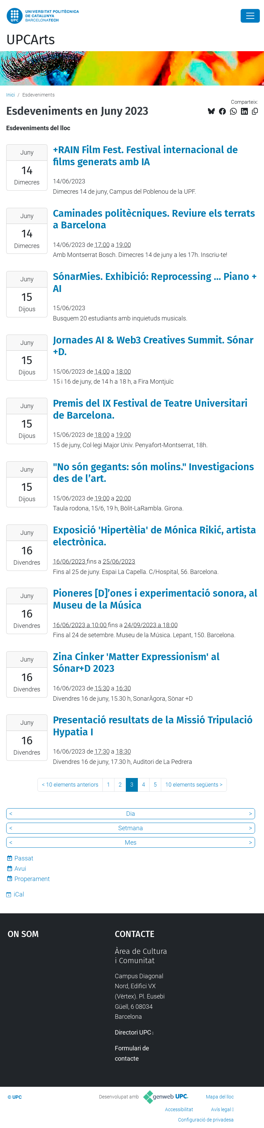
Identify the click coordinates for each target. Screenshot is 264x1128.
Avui (20, 868)
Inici (10, 95)
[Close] (250, 16)
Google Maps (46, 998)
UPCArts (30, 40)
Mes (130, 842)
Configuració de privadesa (206, 1120)
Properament (32, 878)
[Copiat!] (255, 111)
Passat (23, 858)
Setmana (130, 828)
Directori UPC (133, 1032)
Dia (130, 813)
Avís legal (221, 1109)
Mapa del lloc (220, 1096)
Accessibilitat (179, 1109)
